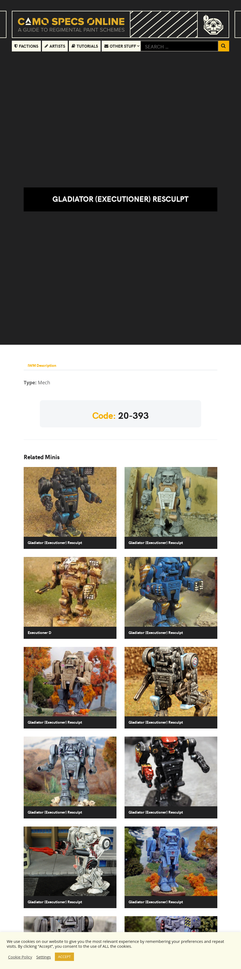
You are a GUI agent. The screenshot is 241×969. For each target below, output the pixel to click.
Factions (26, 46)
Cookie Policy (20, 956)
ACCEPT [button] (64, 956)
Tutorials (85, 46)
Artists (55, 46)
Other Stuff (120, 46)
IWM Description (42, 365)
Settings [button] (43, 956)
